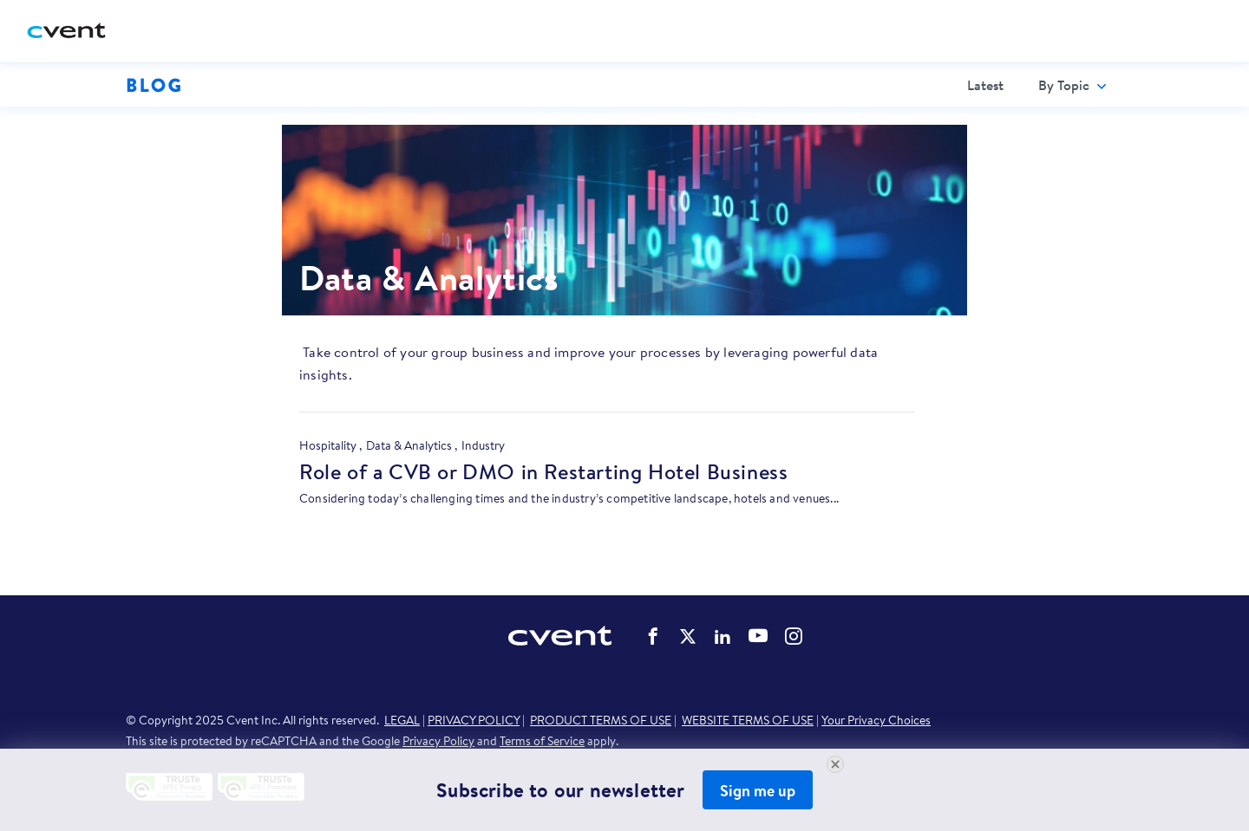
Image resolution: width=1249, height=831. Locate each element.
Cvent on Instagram (793, 636)
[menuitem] (985, 85)
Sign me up (757, 791)
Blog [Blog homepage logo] (154, 85)
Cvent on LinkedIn (722, 636)
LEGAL (402, 720)
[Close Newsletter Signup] (835, 764)
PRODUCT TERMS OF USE (600, 720)
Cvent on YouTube (758, 635)
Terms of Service (542, 741)
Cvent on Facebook (653, 636)
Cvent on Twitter (687, 636)
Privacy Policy (438, 741)
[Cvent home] (73, 31)
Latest (985, 85)
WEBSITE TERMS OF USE (748, 720)
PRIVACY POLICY (474, 720)
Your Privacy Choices (876, 720)
